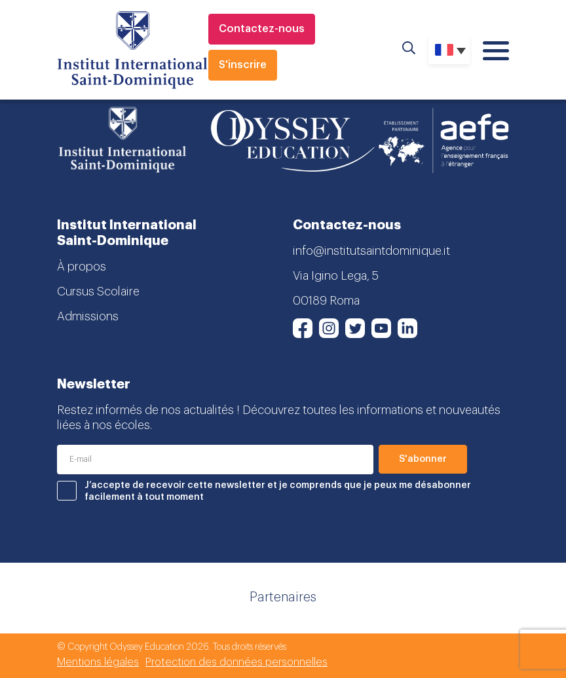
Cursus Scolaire (98, 291)
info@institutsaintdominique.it (371, 251)
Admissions (88, 316)
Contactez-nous (262, 29)
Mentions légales (98, 662)
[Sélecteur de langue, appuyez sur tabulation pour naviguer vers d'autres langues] (449, 49)
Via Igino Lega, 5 (336, 276)
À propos (81, 267)
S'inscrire (243, 65)
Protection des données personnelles (236, 662)
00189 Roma (326, 301)
